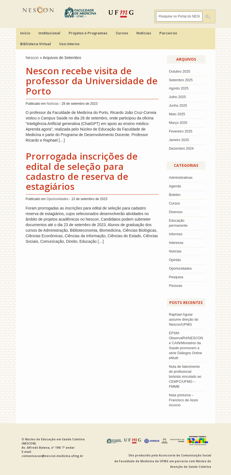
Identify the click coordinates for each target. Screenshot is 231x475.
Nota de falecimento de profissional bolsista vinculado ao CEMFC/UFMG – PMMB (185, 377)
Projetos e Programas (88, 33)
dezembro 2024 (181, 148)
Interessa (176, 243)
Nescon (32, 57)
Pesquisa (176, 277)
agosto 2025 (179, 88)
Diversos (176, 212)
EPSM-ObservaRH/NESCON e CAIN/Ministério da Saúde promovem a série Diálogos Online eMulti (186, 345)
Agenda (175, 186)
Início (25, 33)
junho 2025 (178, 106)
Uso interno (69, 44)
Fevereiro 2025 (181, 131)
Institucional (49, 33)
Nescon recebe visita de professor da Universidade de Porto (91, 81)
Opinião (175, 260)
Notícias (143, 33)
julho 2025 (177, 97)
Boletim (175, 195)
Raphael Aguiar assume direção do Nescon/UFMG (183, 319)
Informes (176, 234)
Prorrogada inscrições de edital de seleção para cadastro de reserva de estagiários (81, 171)
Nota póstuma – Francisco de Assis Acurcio (183, 400)
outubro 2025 (179, 71)
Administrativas (181, 178)
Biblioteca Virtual (35, 44)
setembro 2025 (181, 80)
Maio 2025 (177, 114)
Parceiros (168, 33)
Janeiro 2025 (179, 140)
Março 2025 (178, 123)
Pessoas (175, 286)
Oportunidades (58, 199)
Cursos (122, 33)
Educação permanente (178, 223)
